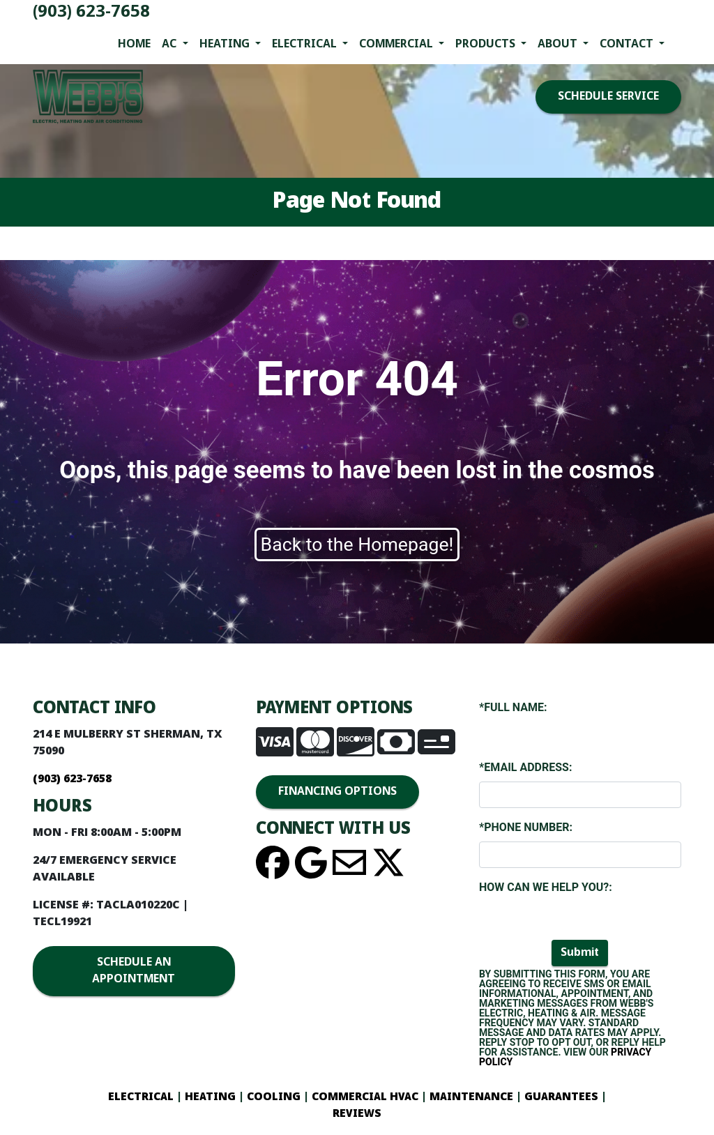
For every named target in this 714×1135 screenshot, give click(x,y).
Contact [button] (628, 44)
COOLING (274, 1097)
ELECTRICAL (141, 1097)
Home (134, 44)
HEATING (210, 1097)
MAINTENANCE (470, 1097)
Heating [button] (225, 44)
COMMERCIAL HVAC (365, 1097)
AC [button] (170, 44)
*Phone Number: (525, 827)
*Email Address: (525, 767)
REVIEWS (357, 1113)
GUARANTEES (561, 1097)
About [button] (559, 44)
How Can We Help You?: (545, 887)
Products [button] (486, 44)
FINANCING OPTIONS (337, 791)
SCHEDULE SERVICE (608, 96)
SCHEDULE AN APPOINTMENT (133, 971)
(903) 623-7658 (91, 12)
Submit (580, 952)
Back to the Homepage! (357, 544)
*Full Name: (513, 707)
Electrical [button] (306, 44)
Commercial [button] (397, 44)
